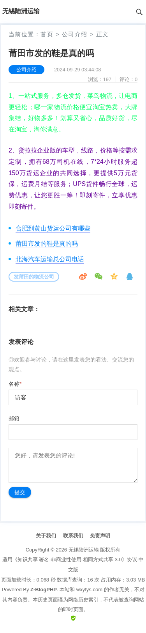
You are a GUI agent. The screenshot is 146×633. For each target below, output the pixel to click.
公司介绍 (75, 34)
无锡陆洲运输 (84, 550)
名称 (15, 384)
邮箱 (14, 418)
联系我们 (73, 536)
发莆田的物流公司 (34, 277)
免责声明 (100, 536)
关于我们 (46, 536)
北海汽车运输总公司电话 (50, 259)
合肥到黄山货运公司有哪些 (53, 228)
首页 (46, 34)
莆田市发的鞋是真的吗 (47, 243)
